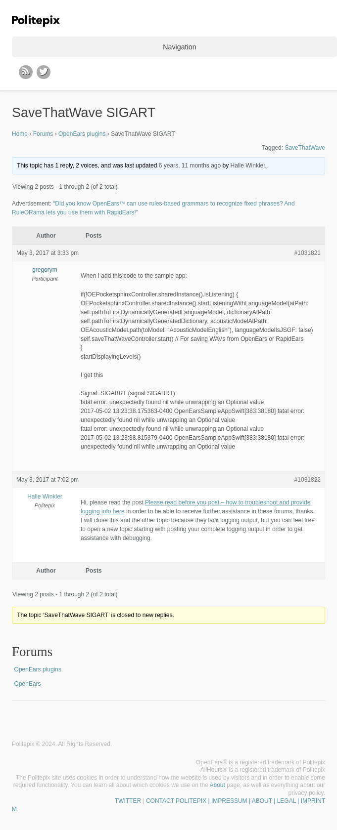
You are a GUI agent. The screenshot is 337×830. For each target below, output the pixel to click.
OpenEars (27, 683)
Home (20, 133)
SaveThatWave (305, 147)
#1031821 (307, 252)
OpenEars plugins (81, 133)
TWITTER (128, 800)
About (217, 785)
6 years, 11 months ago (190, 165)
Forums (43, 133)
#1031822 (307, 479)
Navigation (179, 47)
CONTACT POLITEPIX (176, 800)
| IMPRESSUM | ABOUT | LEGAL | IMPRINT (265, 800)
